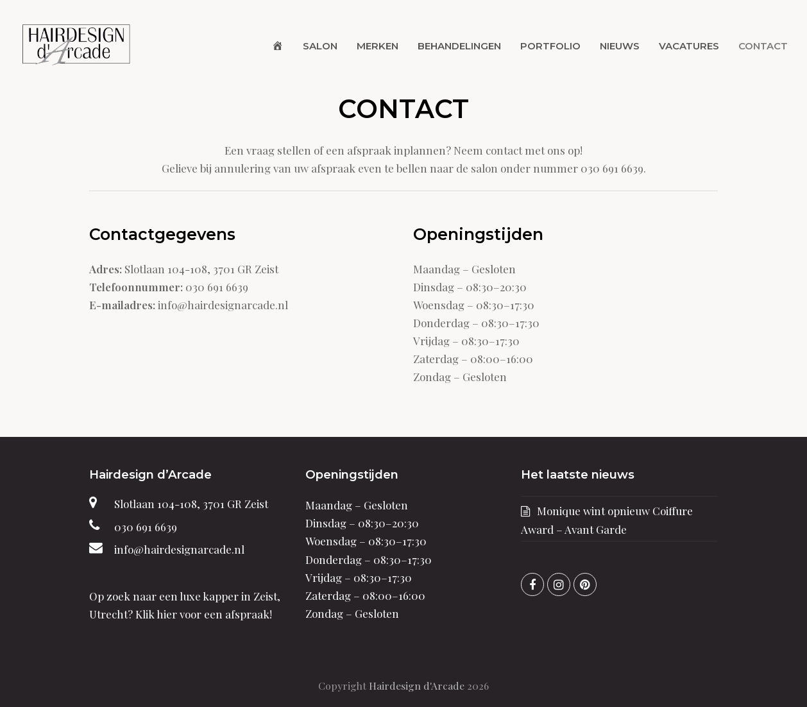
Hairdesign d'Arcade (416, 685)
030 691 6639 (145, 527)
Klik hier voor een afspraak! (203, 614)
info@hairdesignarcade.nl (179, 549)
